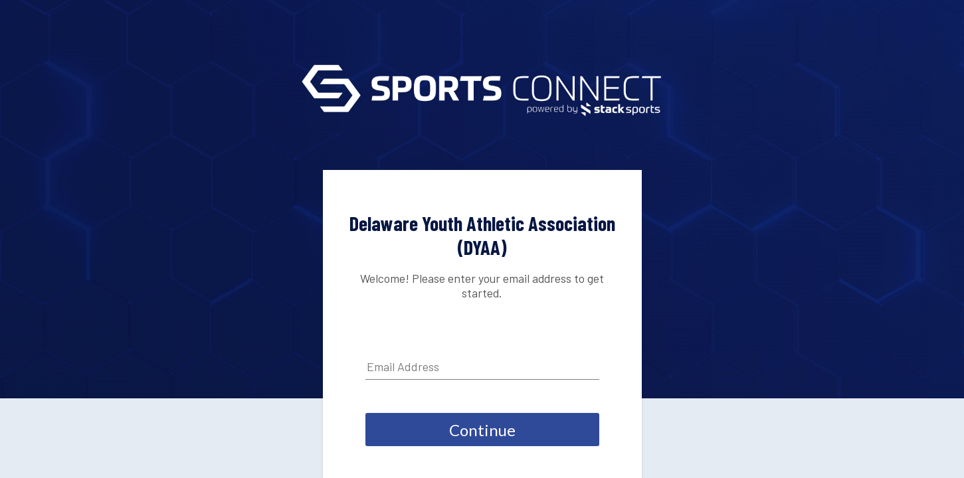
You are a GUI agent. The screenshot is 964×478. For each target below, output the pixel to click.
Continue (482, 429)
